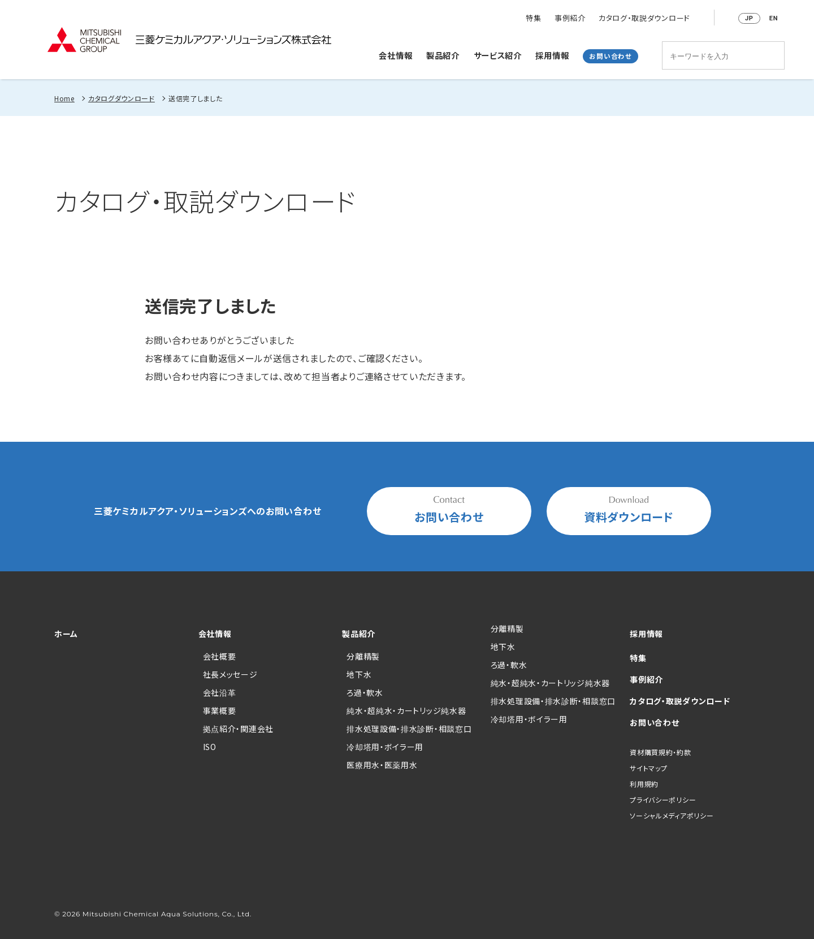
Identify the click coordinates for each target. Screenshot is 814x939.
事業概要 (219, 710)
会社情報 (395, 55)
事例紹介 (570, 18)
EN (773, 18)
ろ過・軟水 (365, 692)
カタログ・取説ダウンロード (644, 18)
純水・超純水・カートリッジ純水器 (406, 710)
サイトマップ (648, 768)
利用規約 (644, 784)
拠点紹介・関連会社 (238, 728)
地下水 (359, 674)
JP (749, 18)
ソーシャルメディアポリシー (671, 815)
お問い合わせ (610, 55)
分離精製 (363, 656)
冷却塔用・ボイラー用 (385, 746)
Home (64, 98)
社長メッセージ (230, 674)
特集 (533, 18)
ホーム (66, 633)
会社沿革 (219, 692)
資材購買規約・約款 (660, 752)
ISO (210, 746)
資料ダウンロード (629, 510)
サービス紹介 (498, 55)
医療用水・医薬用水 (382, 764)
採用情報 (552, 55)
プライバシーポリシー (663, 799)
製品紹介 (443, 55)
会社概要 (219, 656)
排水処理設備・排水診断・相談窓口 (409, 728)
